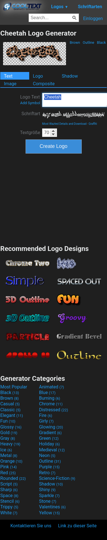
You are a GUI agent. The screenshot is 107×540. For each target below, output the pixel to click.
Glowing (51, 427)
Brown (75, 42)
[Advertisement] (53, 198)
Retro (47, 472)
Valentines (52, 507)
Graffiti (93, 123)
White (8, 512)
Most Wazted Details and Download (64, 123)
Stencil (9, 501)
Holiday (49, 444)
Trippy (9, 507)
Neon (47, 455)
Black (101, 42)
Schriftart (30, 113)
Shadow (70, 76)
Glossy (11, 427)
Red (8, 472)
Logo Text (30, 99)
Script (9, 484)
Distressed (53, 409)
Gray (7, 438)
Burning (49, 398)
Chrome (51, 403)
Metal (8, 455)
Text (8, 76)
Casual (10, 403)
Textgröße (30, 132)
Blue (47, 392)
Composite (44, 83)
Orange (11, 461)
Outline (88, 42)
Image (10, 83)
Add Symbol (30, 103)
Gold (8, 432)
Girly (46, 421)
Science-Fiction (57, 478)
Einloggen (93, 18)
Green (49, 438)
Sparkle (49, 495)
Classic (10, 409)
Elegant (11, 415)
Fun (7, 421)
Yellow (49, 512)
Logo (38, 76)
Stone (47, 501)
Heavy (10, 444)
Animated (51, 387)
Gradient (50, 432)
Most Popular (13, 387)
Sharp (9, 489)
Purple (49, 466)
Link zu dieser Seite (77, 525)
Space (9, 495)
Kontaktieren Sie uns (30, 525)
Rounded (13, 478)
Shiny (47, 489)
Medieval (52, 449)
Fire (45, 415)
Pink (8, 466)
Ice (6, 449)
